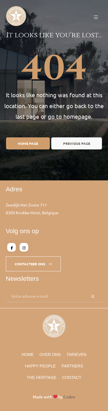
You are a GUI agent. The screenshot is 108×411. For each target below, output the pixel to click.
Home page (28, 143)
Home (28, 354)
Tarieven (76, 354)
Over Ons (50, 354)
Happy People (40, 366)
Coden (69, 397)
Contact (71, 377)
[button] (33, 263)
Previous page (76, 143)
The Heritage (41, 377)
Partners (72, 366)
